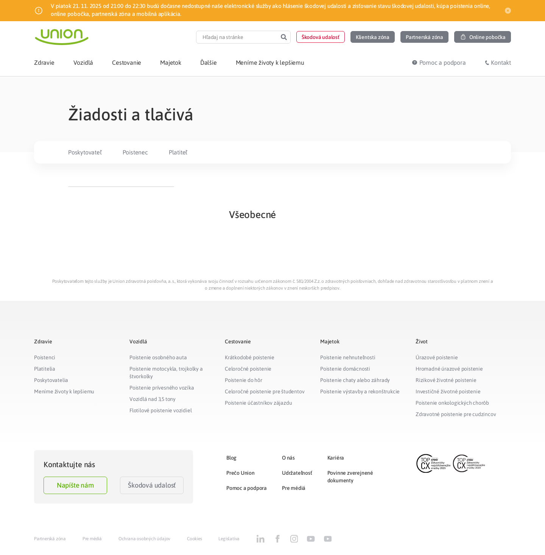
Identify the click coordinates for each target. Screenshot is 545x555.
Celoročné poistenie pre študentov (264, 391)
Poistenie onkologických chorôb (452, 403)
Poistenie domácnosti (345, 369)
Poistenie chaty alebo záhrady (355, 380)
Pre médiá (293, 488)
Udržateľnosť (297, 473)
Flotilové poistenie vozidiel (160, 410)
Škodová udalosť (152, 485)
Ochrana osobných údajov (144, 538)
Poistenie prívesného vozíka (161, 388)
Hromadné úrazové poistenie (449, 369)
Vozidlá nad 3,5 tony (152, 399)
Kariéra (335, 458)
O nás (288, 458)
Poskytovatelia (51, 380)
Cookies (194, 538)
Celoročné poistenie (248, 369)
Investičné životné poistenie (448, 391)
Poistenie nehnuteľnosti (347, 357)
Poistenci (44, 357)
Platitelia (44, 369)
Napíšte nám (75, 485)
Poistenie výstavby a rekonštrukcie (360, 391)
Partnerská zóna (50, 538)
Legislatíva (229, 538)
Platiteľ (178, 152)
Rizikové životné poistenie (446, 380)
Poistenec (135, 152)
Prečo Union (240, 473)
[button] (320, 37)
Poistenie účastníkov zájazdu (258, 403)
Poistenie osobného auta (158, 357)
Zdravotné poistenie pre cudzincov (456, 414)
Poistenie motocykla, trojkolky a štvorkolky (166, 372)
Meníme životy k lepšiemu (64, 391)
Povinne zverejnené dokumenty (350, 476)
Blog (231, 458)
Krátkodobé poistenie (249, 357)
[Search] (283, 37)
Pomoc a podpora (246, 488)
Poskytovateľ (85, 152)
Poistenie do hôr (243, 380)
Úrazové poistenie (437, 357)
